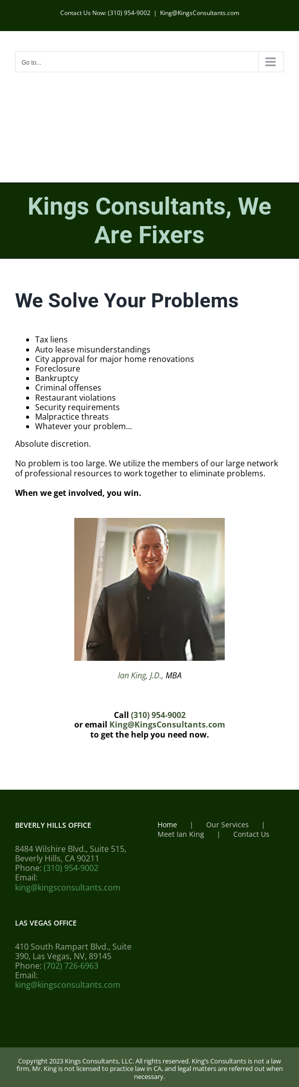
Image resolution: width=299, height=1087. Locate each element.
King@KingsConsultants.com (199, 13)
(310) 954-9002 (158, 714)
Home (167, 825)
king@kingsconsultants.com (67, 887)
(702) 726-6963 (71, 965)
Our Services (227, 825)
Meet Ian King (181, 834)
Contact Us (251, 834)
